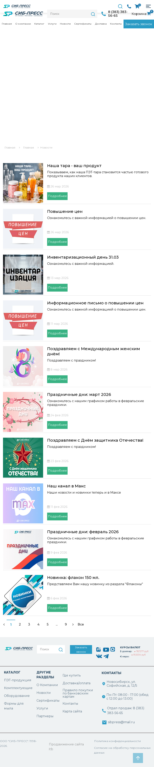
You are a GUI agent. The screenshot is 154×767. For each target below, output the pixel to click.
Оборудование (17, 696)
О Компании (47, 685)
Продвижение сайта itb (66, 746)
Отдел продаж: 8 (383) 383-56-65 (125, 710)
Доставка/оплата (76, 683)
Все (81, 624)
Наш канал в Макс (66, 486)
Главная (7, 23)
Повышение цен (65, 211)
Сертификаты (82, 23)
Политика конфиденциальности (117, 741)
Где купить (72, 675)
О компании (23, 23)
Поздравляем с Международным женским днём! (93, 351)
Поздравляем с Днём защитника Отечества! (95, 440)
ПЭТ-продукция (17, 680)
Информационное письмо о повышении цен (95, 303)
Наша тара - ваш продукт (74, 165)
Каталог (39, 23)
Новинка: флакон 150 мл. (73, 577)
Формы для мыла (14, 706)
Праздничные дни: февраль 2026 (83, 531)
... (57, 624)
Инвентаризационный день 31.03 (83, 257)
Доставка (101, 23)
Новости (65, 23)
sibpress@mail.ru (121, 722)
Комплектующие (18, 688)
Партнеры (45, 716)
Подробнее (57, 196)
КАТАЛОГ (12, 672)
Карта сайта (72, 711)
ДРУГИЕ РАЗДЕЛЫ (45, 674)
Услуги (52, 23)
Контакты (116, 23)
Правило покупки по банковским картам (78, 693)
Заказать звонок (138, 24)
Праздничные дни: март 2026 (79, 394)
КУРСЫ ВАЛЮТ (130, 647)
